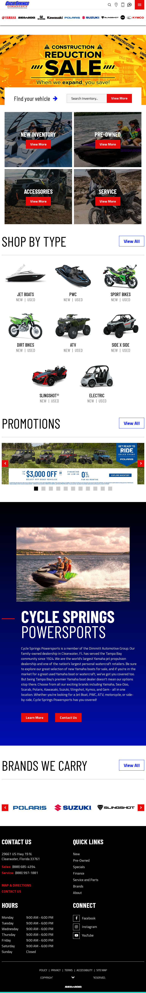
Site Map (101, 970)
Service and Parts (85, 879)
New (19, 299)
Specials (79, 866)
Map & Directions (16, 885)
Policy (43, 970)
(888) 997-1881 (26, 872)
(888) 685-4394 (23, 866)
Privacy (56, 970)
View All (132, 241)
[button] (5, 463)
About (77, 892)
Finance (78, 873)
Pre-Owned (81, 860)
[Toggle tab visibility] (73, 977)
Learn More (34, 717)
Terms (69, 970)
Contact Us (68, 717)
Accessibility (84, 970)
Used (31, 299)
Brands (78, 886)
